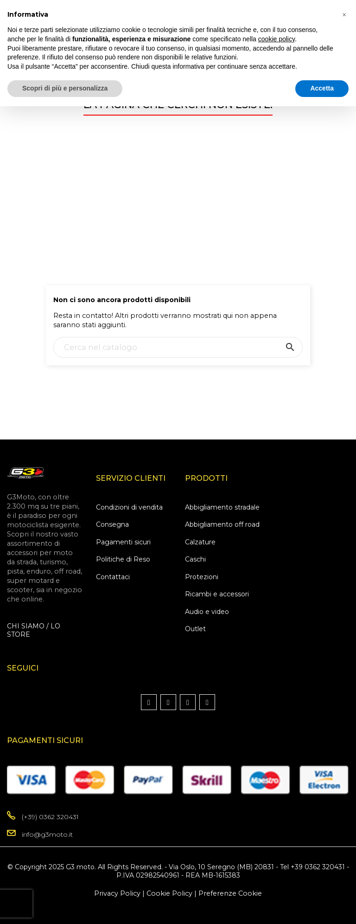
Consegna (112, 524)
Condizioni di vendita (129, 507)
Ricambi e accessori (217, 594)
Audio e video (207, 611)
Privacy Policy (117, 893)
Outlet (195, 629)
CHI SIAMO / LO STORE (33, 630)
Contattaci (113, 577)
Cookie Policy (169, 893)
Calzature (200, 542)
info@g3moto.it (47, 834)
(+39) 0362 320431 (50, 817)
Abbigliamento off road (222, 524)
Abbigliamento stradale (222, 507)
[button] (344, 14)
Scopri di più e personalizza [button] (65, 88)
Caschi (195, 559)
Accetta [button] (322, 88)
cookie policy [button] (276, 39)
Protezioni (201, 577)
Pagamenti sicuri (123, 542)
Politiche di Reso (123, 559)
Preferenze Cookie (230, 893)
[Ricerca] (178, 347)
